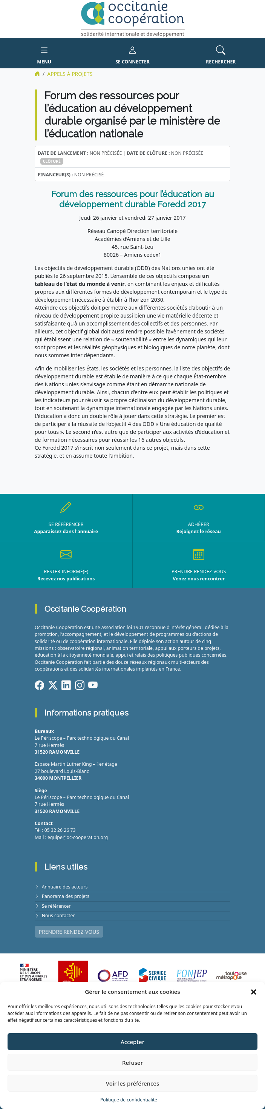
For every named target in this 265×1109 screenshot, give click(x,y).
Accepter (132, 1042)
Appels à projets (69, 73)
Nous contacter (58, 915)
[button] (253, 991)
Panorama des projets (65, 896)
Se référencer (56, 906)
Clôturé (52, 161)
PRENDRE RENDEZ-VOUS (69, 931)
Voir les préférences (132, 1083)
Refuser (132, 1062)
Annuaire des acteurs (65, 887)
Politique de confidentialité (128, 1100)
